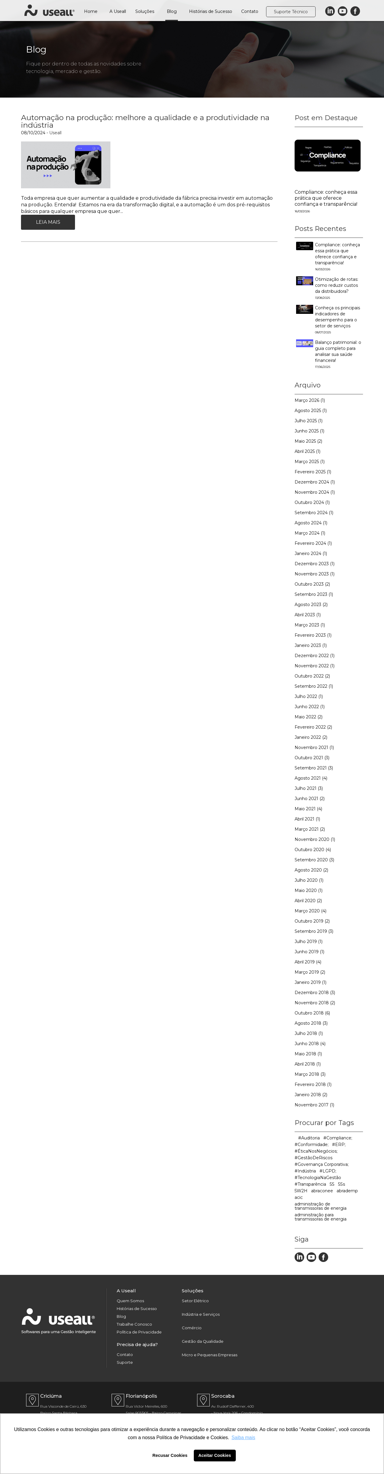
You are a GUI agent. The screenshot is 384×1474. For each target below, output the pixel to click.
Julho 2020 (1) (309, 880)
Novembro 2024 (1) (315, 492)
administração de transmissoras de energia (320, 1206)
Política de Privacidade (139, 1332)
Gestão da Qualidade (203, 1341)
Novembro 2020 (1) (315, 839)
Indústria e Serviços (201, 1314)
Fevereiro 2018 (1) (313, 1084)
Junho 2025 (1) (309, 431)
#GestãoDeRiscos (313, 1157)
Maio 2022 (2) (308, 717)
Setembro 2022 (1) (314, 686)
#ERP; (339, 1144)
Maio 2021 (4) (308, 808)
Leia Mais (48, 222)
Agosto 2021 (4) (311, 778)
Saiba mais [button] (243, 1437)
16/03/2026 (302, 211)
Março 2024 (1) (310, 533)
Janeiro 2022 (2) (311, 737)
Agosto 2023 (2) (311, 604)
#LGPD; (328, 1171)
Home (91, 11)
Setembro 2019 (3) (314, 931)
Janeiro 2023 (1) (311, 645)
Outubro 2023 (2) (312, 584)
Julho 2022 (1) (309, 696)
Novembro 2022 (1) (314, 666)
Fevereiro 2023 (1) (313, 635)
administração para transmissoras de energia (320, 1217)
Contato (249, 11)
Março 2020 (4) (310, 911)
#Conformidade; (311, 1144)
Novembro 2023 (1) (314, 574)
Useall (55, 132)
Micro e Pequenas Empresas (209, 1355)
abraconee (322, 1190)
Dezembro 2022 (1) (314, 655)
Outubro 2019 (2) (312, 921)
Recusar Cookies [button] (170, 1455)
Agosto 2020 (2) (311, 870)
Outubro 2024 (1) (312, 502)
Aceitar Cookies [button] (214, 1455)
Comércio (192, 1328)
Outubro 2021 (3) (312, 757)
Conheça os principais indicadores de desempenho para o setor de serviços (337, 319)
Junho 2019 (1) (309, 951)
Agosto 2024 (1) (311, 523)
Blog (172, 11)
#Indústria (305, 1171)
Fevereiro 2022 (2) (313, 727)
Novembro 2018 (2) (315, 1002)
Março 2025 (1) (310, 461)
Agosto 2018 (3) (311, 1023)
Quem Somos (130, 1301)
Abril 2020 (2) (308, 900)
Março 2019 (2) (310, 972)
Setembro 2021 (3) (314, 768)
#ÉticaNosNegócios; (316, 1151)
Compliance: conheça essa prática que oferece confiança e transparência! (326, 198)
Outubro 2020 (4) (313, 849)
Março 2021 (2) (310, 829)
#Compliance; (337, 1138)
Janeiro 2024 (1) (311, 553)
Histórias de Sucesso (210, 11)
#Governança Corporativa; (322, 1164)
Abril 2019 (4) (308, 962)
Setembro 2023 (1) (314, 594)
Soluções (144, 11)
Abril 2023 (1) (308, 614)
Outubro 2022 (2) (312, 676)
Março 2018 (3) (310, 1074)
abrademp (347, 1190)
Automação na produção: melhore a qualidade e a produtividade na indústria (145, 121)
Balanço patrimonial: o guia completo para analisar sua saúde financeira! (338, 354)
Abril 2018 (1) (308, 1064)
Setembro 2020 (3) (314, 860)
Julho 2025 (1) (308, 420)
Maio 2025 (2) (308, 441)
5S (332, 1184)
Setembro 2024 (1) (314, 512)
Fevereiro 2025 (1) (313, 472)
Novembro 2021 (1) (314, 747)
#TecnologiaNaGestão (318, 1177)
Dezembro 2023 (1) (314, 563)
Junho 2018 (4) (310, 1043)
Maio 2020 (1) (308, 890)
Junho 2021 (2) (310, 798)
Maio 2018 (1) (308, 1054)
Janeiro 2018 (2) (311, 1094)
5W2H (301, 1190)
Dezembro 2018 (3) (315, 992)
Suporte (125, 1362)
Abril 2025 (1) (307, 451)
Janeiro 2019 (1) (310, 982)
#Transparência (310, 1184)
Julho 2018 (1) (309, 1033)
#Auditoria (309, 1138)
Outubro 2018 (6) (312, 1013)
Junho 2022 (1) (310, 706)
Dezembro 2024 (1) (315, 482)
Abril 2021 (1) (307, 819)
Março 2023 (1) (310, 625)
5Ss (341, 1184)
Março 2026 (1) (310, 400)
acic (299, 1197)
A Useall (118, 11)
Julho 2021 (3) (309, 788)
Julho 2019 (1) (308, 941)
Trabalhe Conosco (134, 1324)
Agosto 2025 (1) (311, 410)
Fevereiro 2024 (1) (313, 543)
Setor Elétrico (195, 1301)
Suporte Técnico (291, 11)
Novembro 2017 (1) (314, 1105)
